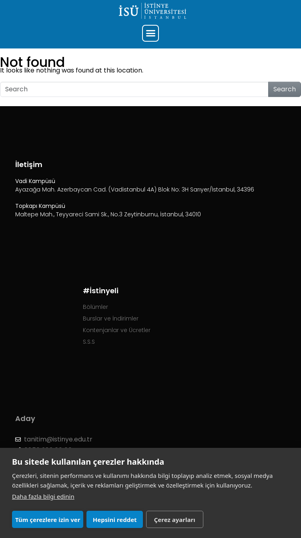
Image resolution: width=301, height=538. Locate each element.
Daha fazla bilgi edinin (43, 496)
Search (284, 89)
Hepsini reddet (115, 520)
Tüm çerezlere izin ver (47, 520)
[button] (150, 33)
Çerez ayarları (174, 520)
